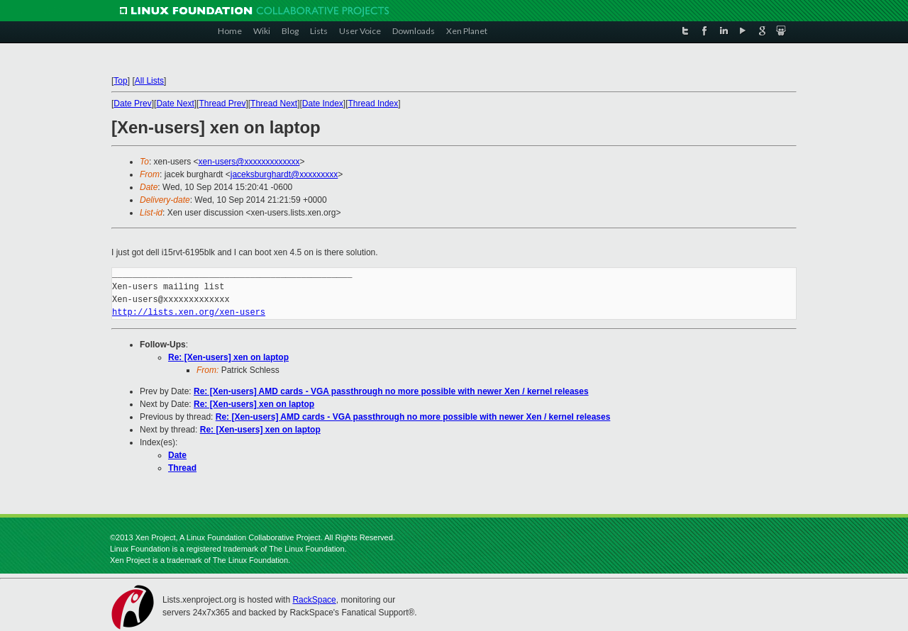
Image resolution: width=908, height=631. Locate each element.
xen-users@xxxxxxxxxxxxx (249, 162)
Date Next (175, 103)
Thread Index (373, 103)
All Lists (149, 81)
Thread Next (273, 103)
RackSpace (314, 600)
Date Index (322, 103)
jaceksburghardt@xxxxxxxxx (284, 174)
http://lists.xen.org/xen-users (188, 312)
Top (120, 81)
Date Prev (132, 103)
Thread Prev (222, 103)
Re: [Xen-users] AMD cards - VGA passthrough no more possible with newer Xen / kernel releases (391, 391)
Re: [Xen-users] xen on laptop (228, 357)
